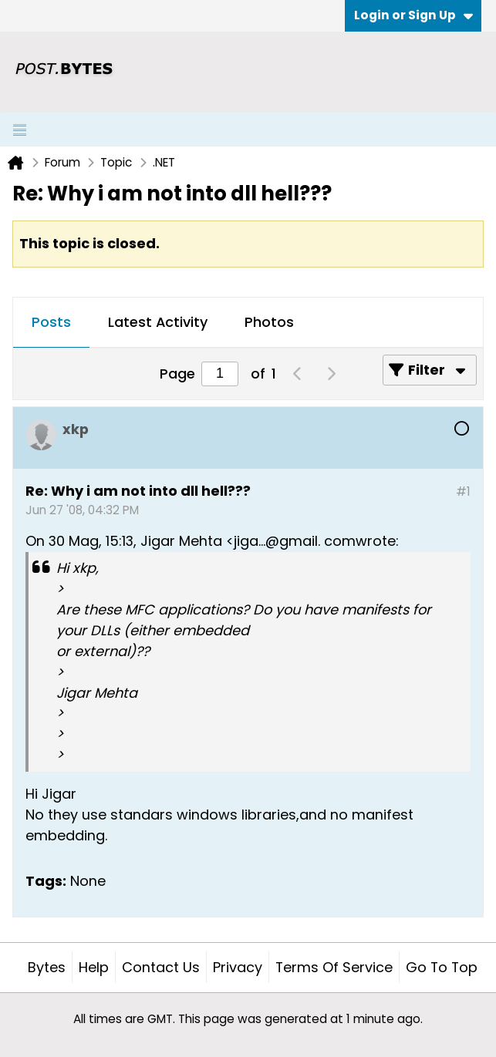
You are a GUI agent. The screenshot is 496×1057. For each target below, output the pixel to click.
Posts (51, 322)
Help (94, 967)
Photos (269, 322)
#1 (463, 491)
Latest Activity (158, 322)
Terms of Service (334, 967)
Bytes (47, 967)
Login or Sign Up (413, 15)
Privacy (237, 967)
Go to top (441, 967)
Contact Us (161, 967)
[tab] (51, 323)
